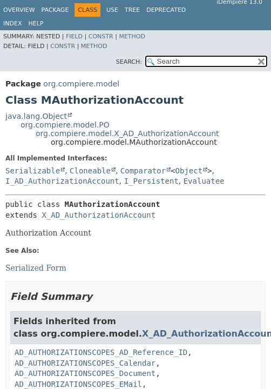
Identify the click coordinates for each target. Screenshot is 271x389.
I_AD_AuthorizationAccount (62, 181)
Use (112, 10)
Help (35, 23)
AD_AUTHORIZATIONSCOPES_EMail (78, 384)
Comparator (143, 170)
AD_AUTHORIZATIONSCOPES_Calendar (85, 363)
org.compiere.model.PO (65, 124)
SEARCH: (129, 61)
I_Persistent (151, 181)
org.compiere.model (81, 83)
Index (12, 23)
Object (189, 170)
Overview (19, 10)
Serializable (32, 170)
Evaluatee (204, 181)
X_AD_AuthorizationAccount (98, 215)
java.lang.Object (36, 116)
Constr (101, 36)
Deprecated (166, 10)
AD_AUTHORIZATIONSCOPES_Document (85, 373)
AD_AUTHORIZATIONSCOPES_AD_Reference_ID (101, 352)
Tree (132, 10)
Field (74, 36)
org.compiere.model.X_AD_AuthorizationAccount (127, 133)
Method (132, 36)
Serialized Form (35, 268)
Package (55, 10)
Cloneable (90, 170)
